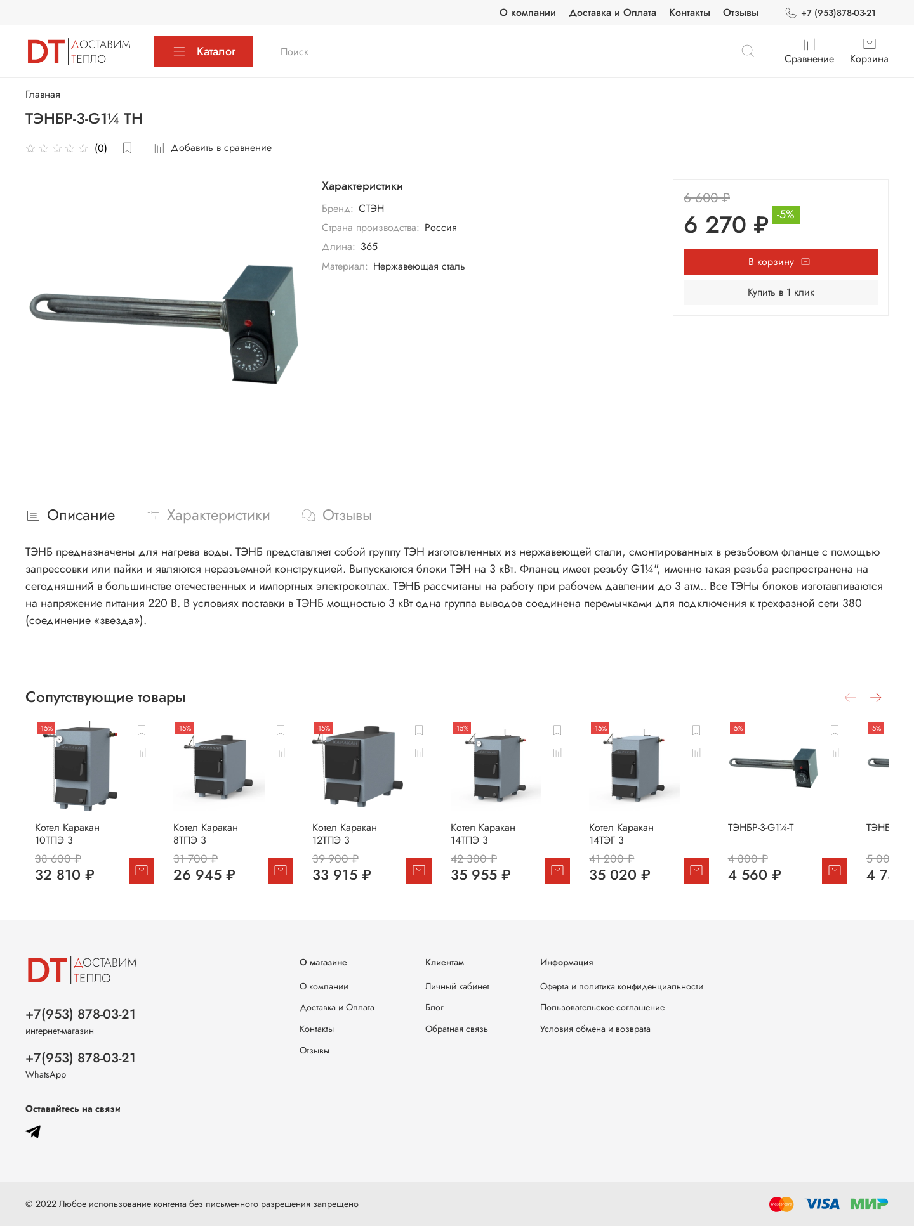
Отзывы (740, 12)
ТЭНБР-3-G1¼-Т (793, 835)
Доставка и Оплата (612, 12)
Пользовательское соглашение (602, 1007)
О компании (528, 12)
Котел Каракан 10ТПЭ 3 (74, 842)
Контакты (689, 12)
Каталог (203, 51)
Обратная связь (456, 1028)
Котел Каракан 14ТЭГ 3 (661, 842)
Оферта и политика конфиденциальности (621, 986)
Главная (42, 94)
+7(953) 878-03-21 (80, 1014)
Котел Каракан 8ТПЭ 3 (219, 842)
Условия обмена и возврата (595, 1028)
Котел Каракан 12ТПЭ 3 (367, 842)
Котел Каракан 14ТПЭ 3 (515, 842)
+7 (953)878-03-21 (830, 13)
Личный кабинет (457, 986)
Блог (434, 1007)
